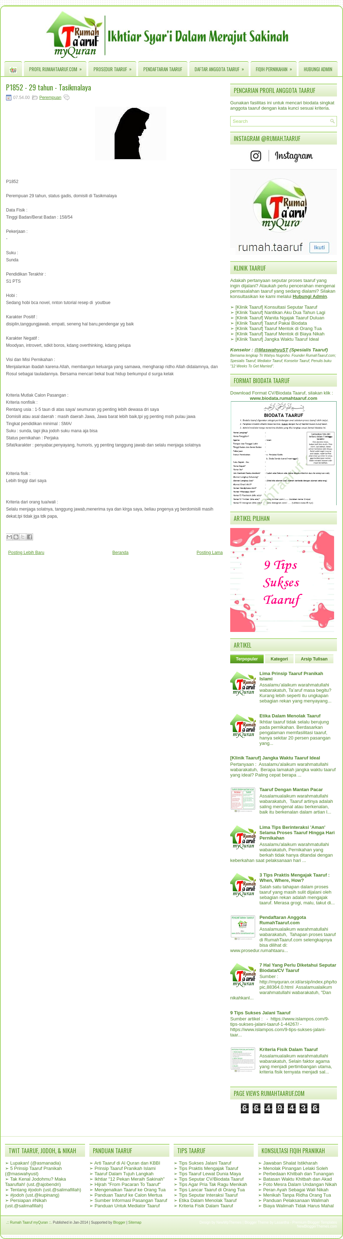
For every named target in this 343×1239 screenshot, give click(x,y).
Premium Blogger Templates (314, 1222)
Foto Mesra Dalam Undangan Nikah (300, 1184)
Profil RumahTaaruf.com (57, 67)
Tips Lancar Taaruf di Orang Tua (212, 1189)
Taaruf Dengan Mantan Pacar (291, 789)
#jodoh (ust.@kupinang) (34, 1195)
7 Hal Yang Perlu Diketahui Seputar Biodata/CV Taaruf (297, 967)
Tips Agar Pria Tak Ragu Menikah (213, 1184)
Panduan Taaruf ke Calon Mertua (129, 1195)
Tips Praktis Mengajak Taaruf (208, 1168)
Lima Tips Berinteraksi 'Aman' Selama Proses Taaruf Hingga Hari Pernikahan (296, 833)
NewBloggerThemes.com (317, 1226)
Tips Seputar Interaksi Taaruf (208, 1195)
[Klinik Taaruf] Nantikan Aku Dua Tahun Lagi (280, 312)
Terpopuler (247, 659)
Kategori (279, 659)
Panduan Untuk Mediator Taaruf (127, 1205)
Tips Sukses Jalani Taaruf (205, 1163)
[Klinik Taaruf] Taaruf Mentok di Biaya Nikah (280, 333)
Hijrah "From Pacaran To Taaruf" (128, 1184)
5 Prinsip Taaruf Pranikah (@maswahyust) (33, 1171)
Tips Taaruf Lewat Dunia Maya (210, 1173)
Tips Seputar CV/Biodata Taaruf (211, 1179)
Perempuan (50, 97)
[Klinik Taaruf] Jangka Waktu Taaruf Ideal (277, 339)
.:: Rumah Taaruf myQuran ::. (29, 1222)
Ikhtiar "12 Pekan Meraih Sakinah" (130, 1179)
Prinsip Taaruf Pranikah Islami (125, 1168)
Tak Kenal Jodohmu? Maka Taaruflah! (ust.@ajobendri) (35, 1181)
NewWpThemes (229, 1222)
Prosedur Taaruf (115, 67)
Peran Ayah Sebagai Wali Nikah (296, 1189)
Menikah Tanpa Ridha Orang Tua (297, 1195)
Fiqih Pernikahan (276, 67)
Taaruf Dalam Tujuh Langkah (123, 1173)
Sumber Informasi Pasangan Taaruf (131, 1200)
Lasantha (282, 1222)
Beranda (120, 552)
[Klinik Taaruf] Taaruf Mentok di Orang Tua (279, 328)
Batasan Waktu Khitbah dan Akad (297, 1179)
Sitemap (135, 1222)
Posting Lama (210, 552)
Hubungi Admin (318, 69)
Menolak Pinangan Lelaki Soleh (295, 1168)
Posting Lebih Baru (26, 552)
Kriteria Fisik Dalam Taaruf (288, 1049)
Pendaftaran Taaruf (162, 69)
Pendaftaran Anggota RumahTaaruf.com (282, 920)
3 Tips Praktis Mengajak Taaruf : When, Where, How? (294, 877)
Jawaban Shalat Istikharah (290, 1163)
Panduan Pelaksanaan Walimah (296, 1200)
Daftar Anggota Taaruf (222, 67)
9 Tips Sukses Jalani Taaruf (260, 1012)
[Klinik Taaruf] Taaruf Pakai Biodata (271, 323)
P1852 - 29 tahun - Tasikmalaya (48, 87)
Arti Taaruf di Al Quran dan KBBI (127, 1163)
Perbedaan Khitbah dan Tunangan (298, 1173)
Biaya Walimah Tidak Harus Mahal (298, 1205)
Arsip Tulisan (314, 659)
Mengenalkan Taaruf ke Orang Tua (130, 1189)
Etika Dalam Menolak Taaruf (290, 715)
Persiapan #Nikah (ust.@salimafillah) (26, 1203)
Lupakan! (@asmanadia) (35, 1163)
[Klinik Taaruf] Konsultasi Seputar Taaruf (276, 307)
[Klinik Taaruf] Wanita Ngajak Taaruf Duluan (280, 317)
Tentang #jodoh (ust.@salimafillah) (45, 1189)
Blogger (119, 1222)
